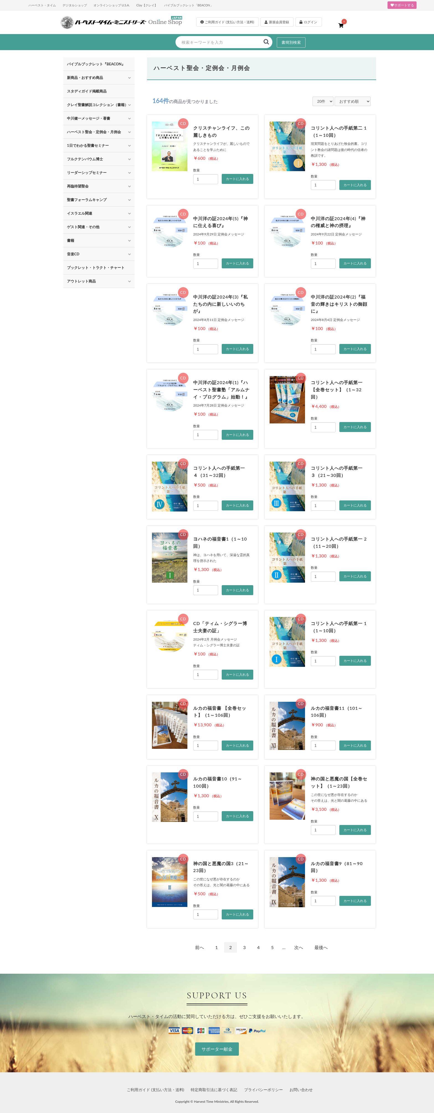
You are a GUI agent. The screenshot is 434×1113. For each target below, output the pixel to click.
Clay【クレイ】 (146, 5)
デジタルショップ (75, 5)
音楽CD (73, 254)
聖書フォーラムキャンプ (87, 199)
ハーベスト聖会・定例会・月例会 (94, 132)
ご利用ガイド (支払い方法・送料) (155, 1089)
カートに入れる (237, 179)
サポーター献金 (217, 1049)
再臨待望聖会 (78, 186)
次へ (298, 947)
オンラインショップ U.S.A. (112, 5)
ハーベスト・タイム (42, 5)
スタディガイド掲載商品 (87, 91)
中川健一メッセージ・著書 (88, 118)
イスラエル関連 (79, 213)
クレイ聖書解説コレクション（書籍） (97, 104)
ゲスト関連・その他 (83, 227)
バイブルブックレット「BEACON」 (188, 5)
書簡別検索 (291, 42)
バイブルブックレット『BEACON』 (96, 64)
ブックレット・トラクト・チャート (96, 267)
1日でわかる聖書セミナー (88, 145)
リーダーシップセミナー (87, 172)
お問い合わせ (301, 1089)
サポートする (402, 5)
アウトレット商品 (81, 281)
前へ (199, 947)
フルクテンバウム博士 (85, 159)
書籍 (70, 240)
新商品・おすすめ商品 (85, 77)
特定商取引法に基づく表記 (214, 1089)
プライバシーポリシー (263, 1089)
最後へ (321, 947)
